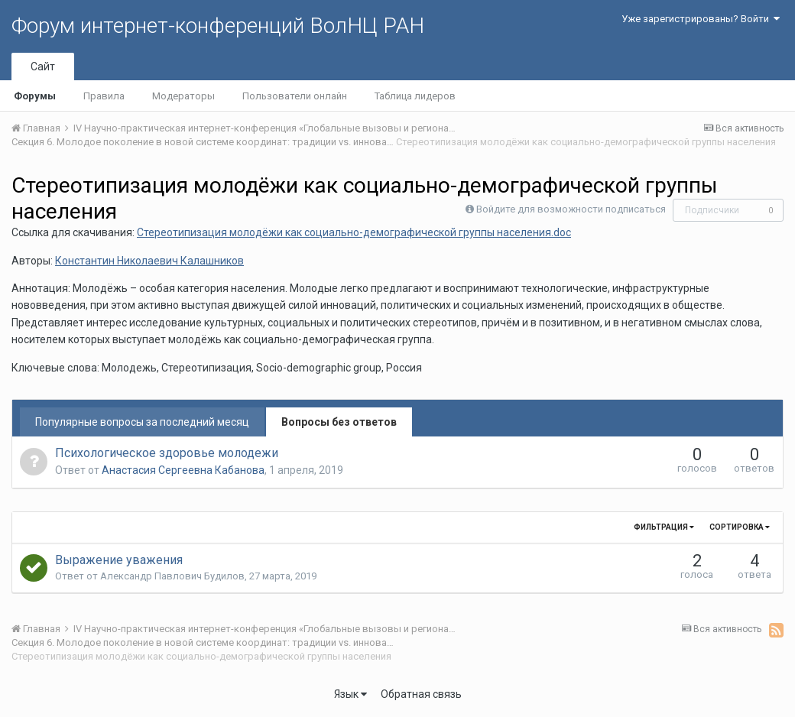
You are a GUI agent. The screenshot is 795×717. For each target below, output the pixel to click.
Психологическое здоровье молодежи (166, 453)
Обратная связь (421, 694)
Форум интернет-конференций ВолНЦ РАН (217, 25)
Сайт (43, 66)
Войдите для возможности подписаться (571, 209)
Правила (104, 96)
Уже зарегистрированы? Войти (700, 18)
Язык (350, 694)
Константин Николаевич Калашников (149, 261)
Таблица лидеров (415, 96)
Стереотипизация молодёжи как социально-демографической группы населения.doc (354, 232)
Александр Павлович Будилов (172, 576)
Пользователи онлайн (294, 96)
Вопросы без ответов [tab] (339, 422)
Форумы (35, 96)
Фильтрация (664, 527)
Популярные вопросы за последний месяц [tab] (142, 422)
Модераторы (183, 96)
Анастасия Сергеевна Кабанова (183, 470)
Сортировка (739, 527)
